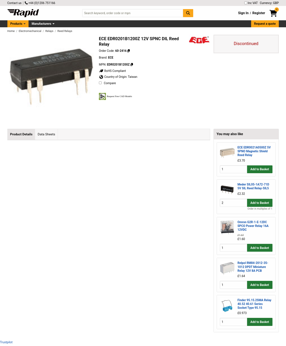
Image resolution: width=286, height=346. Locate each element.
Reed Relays (64, 31)
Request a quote (265, 23)
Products (16, 23)
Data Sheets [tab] (46, 134)
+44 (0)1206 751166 (40, 3)
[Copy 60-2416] (128, 50)
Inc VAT (251, 2)
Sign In (243, 13)
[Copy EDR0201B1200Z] (131, 64)
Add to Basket (259, 169)
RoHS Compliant (112, 71)
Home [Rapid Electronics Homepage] (11, 31)
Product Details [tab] (21, 134)
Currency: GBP (269, 2)
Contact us (14, 3)
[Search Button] (188, 13)
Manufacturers (41, 23)
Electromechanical (30, 31)
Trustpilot (6, 342)
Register (258, 13)
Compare (107, 83)
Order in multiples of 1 (260, 208)
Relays (49, 31)
